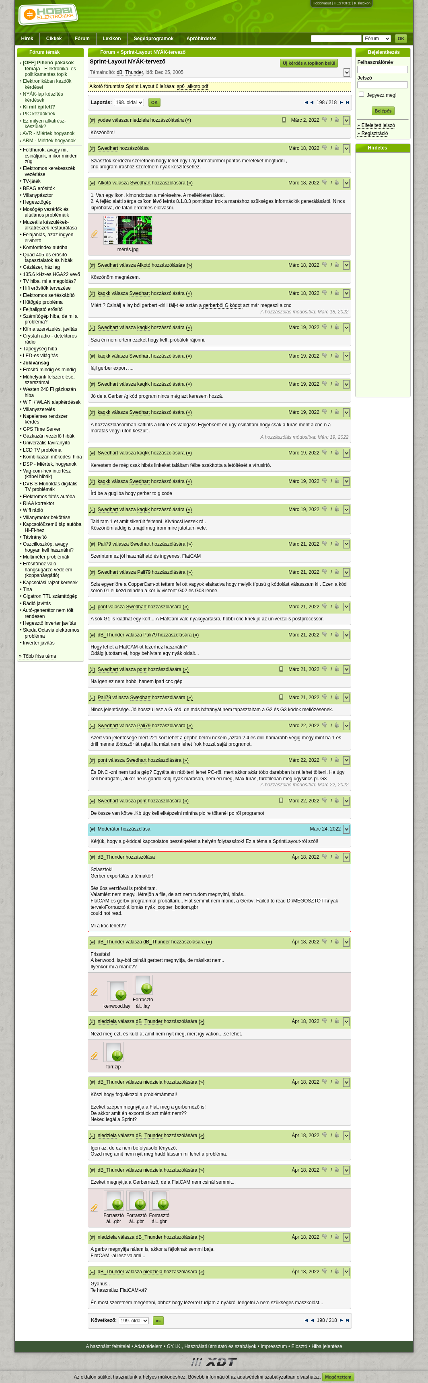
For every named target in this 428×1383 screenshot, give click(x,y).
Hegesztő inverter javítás (49, 623)
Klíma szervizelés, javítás (50, 329)
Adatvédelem (148, 1346)
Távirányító (35, 537)
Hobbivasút (322, 3)
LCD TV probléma (42, 450)
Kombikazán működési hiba (52, 457)
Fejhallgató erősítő (43, 309)
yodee (104, 120)
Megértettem (338, 1377)
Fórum (82, 38)
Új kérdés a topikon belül (309, 63)
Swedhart (108, 148)
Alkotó (104, 183)
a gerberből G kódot (221, 305)
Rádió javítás (37, 603)
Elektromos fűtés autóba (49, 496)
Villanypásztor (38, 195)
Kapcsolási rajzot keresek (50, 582)
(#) (92, 120)
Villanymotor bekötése (46, 517)
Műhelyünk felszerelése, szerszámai (49, 379)
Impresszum (274, 1346)
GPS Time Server (41, 429)
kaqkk (104, 293)
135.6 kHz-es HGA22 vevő (51, 274)
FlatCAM (191, 556)
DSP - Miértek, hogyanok (49, 464)
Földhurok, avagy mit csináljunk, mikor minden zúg (50, 155)
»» (158, 1320)
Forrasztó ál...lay (143, 1003)
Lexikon (112, 38)
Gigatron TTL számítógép (50, 596)
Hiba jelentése (327, 1346)
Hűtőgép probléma (43, 302)
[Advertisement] (385, 274)
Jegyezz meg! (383, 94)
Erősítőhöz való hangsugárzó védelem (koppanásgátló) (47, 569)
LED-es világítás (40, 355)
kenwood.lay (116, 1006)
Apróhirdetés (202, 38)
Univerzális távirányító (46, 443)
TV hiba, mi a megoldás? (49, 281)
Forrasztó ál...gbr (113, 1219)
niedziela (139, 120)
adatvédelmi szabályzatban (266, 1377)
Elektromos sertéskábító (49, 295)
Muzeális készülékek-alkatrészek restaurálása (50, 225)
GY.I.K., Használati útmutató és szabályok (212, 1346)
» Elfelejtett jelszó (376, 125)
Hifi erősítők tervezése (47, 288)
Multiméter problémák (46, 557)
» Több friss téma (37, 656)
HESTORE (342, 3)
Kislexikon (362, 3)
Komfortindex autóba (45, 247)
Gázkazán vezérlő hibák (48, 436)
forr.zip (113, 1067)
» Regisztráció (372, 133)
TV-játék (32, 181)
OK (401, 38)
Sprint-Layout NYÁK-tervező (127, 61)
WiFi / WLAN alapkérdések (51, 402)
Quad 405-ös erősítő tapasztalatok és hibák (47, 257)
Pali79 (104, 544)
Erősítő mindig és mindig (49, 369)
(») (188, 120)
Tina (27, 589)
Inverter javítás (39, 643)
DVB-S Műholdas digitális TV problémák (50, 486)
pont (102, 607)
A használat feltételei (108, 1346)
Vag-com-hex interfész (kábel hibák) (47, 473)
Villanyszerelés (39, 409)
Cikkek (54, 38)
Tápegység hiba (40, 349)
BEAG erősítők (39, 188)
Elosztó (299, 1346)
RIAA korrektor (38, 503)
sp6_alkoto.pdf (192, 86)
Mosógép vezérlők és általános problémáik (46, 212)
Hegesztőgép (37, 202)
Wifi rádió (33, 510)
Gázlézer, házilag (41, 267)
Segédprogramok (154, 38)
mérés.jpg (128, 249)
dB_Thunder (130, 72)
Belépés (382, 110)
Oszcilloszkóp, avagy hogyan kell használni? (48, 546)
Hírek (27, 38)
